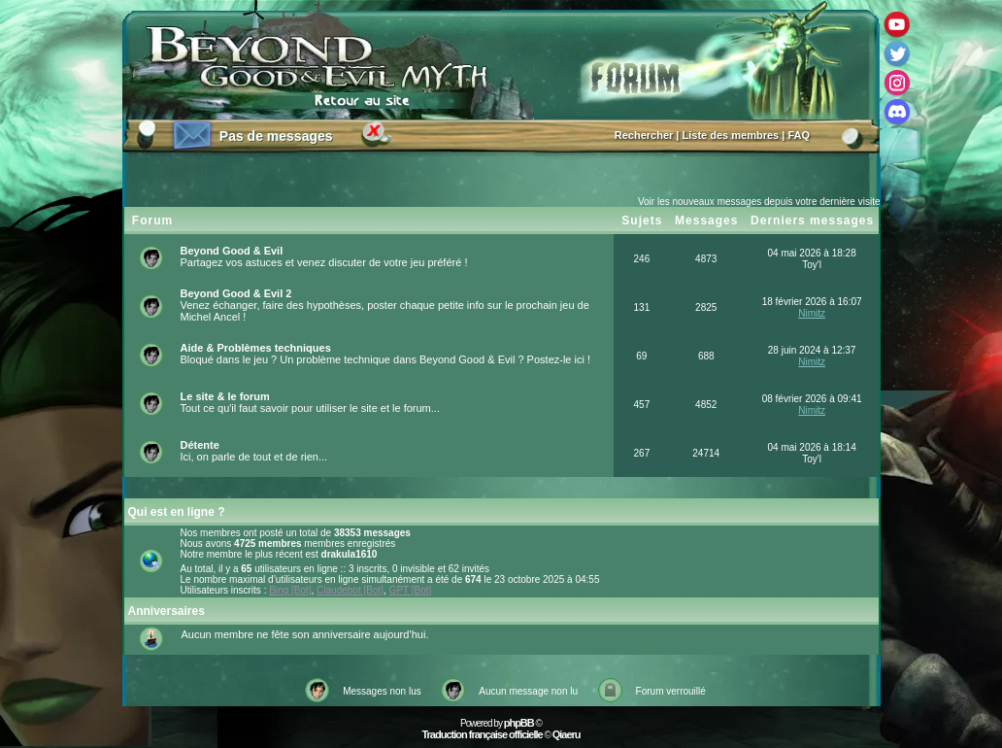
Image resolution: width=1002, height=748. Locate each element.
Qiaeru (566, 734)
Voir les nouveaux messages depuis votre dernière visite (759, 201)
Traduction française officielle (481, 734)
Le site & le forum (225, 396)
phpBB (519, 723)
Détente (200, 445)
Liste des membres (731, 135)
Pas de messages (276, 136)
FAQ (798, 135)
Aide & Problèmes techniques (256, 348)
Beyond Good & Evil (232, 250)
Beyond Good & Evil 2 (236, 293)
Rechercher (644, 135)
